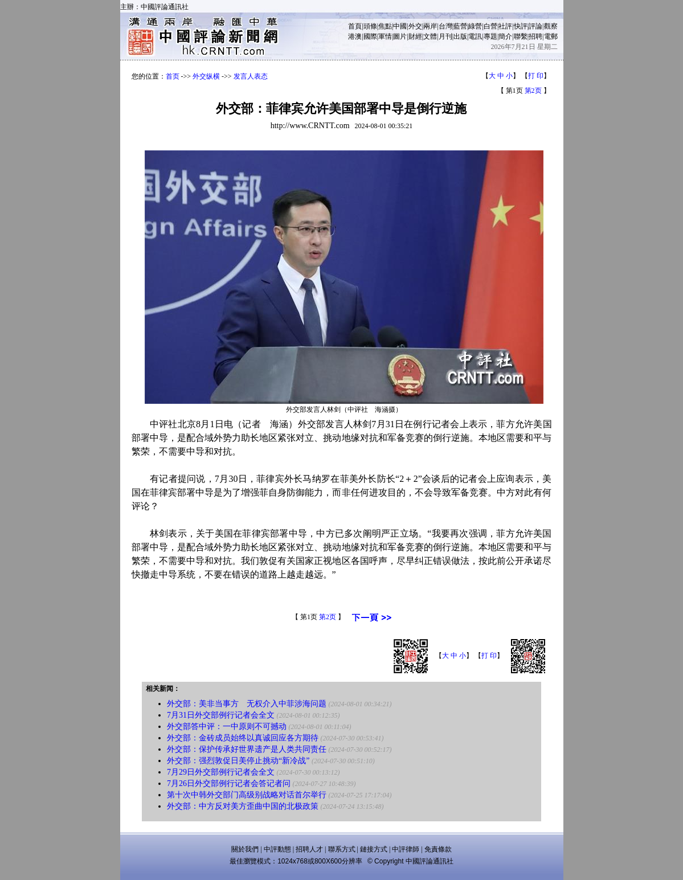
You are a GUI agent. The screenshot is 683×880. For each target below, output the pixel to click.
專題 (490, 36)
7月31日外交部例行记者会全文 (221, 715)
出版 (460, 36)
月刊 (445, 36)
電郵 (551, 36)
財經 (415, 36)
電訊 (475, 36)
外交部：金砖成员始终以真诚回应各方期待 (242, 738)
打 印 (535, 76)
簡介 (505, 36)
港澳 (355, 36)
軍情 (385, 36)
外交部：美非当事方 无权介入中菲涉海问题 (246, 703)
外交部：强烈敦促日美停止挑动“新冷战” (238, 760)
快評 (520, 26)
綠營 (475, 26)
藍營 (460, 26)
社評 (505, 26)
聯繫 (520, 36)
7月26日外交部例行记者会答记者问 (229, 783)
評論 (535, 26)
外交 (415, 26)
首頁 (355, 26)
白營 (490, 26)
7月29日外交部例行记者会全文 (221, 772)
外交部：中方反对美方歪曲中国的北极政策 (242, 806)
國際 (370, 36)
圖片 (400, 36)
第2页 (533, 91)
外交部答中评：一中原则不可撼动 (227, 726)
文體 (430, 36)
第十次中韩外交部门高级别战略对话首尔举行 (246, 795)
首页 (172, 76)
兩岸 (430, 26)
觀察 (551, 26)
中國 (400, 26)
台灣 (445, 26)
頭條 (370, 26)
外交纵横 (206, 76)
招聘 (535, 36)
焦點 (385, 26)
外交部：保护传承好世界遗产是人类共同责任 (246, 749)
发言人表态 (251, 76)
